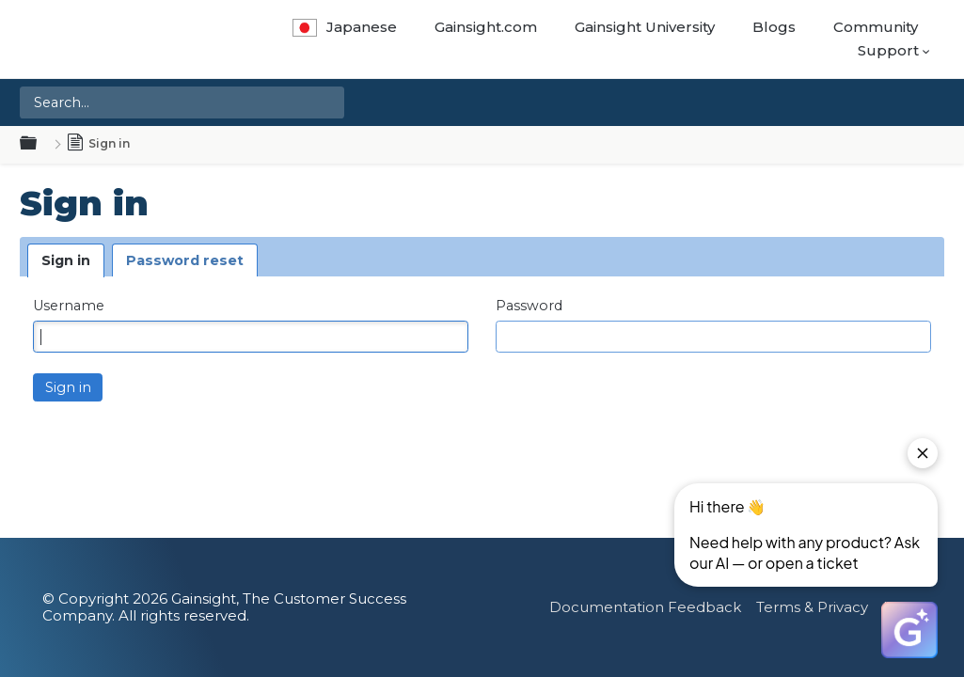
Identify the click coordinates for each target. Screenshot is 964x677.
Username (68, 306)
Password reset (185, 260)
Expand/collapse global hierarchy (39, 144)
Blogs (774, 27)
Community (875, 27)
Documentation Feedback (645, 607)
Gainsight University (645, 27)
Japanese (344, 27)
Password (529, 306)
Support (888, 50)
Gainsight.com (486, 27)
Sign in (65, 260)
